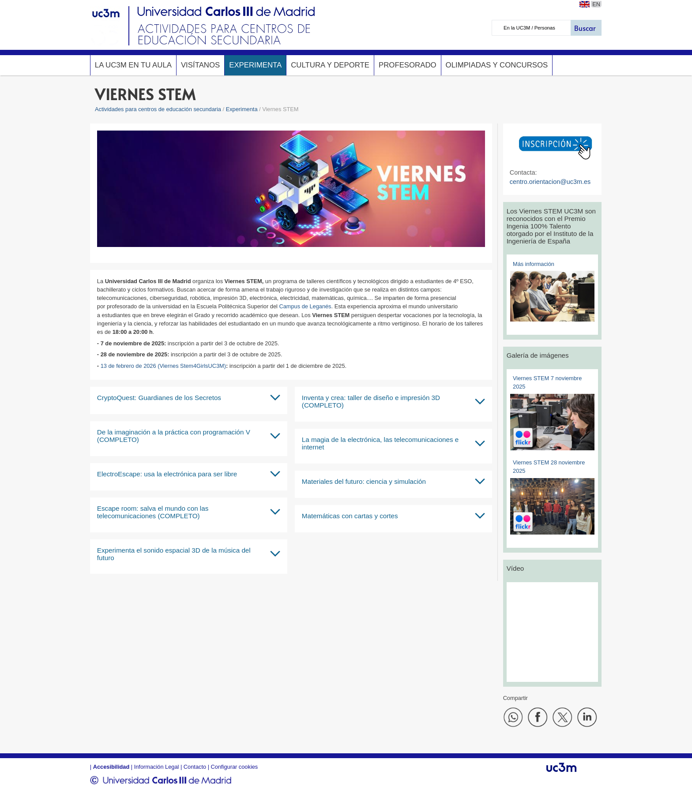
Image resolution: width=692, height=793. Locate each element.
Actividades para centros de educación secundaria (158, 109)
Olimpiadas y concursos (497, 65)
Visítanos (200, 65)
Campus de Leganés (305, 306)
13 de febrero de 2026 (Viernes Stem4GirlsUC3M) (163, 366)
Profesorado (407, 65)
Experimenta (255, 65)
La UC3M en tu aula (133, 65)
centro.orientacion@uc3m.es (550, 181)
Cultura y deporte (330, 65)
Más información (533, 264)
